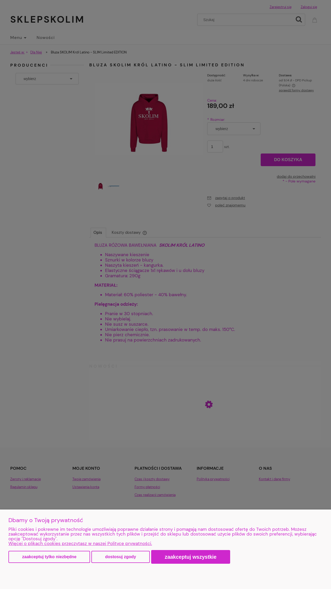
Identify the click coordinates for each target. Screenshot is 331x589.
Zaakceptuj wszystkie (191, 557)
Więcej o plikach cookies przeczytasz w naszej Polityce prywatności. (80, 543)
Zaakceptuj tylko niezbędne (49, 557)
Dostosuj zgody (120, 557)
